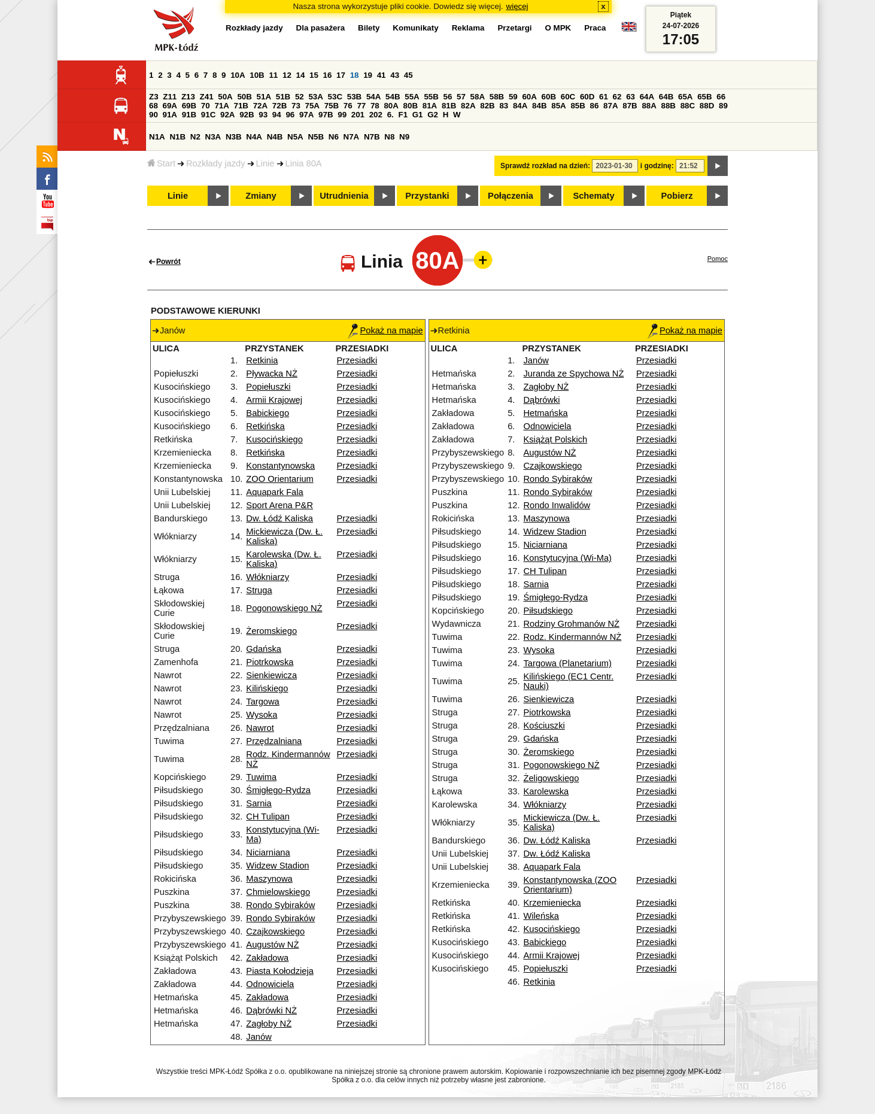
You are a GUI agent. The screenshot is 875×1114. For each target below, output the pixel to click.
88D (707, 105)
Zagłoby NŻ (268, 1023)
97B (325, 114)
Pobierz (677, 196)
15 (313, 75)
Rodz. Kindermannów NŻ (573, 637)
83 (503, 105)
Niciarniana (268, 852)
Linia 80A (303, 163)
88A (649, 105)
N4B (275, 136)
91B (189, 114)
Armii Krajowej (274, 400)
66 (720, 96)
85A (558, 105)
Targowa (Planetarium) (568, 663)
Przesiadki (357, 360)
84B (539, 105)
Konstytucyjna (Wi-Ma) (568, 558)
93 (263, 114)
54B (392, 96)
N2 (195, 136)
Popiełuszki (268, 386)
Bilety (368, 27)
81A (430, 105)
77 (361, 105)
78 (374, 105)
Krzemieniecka (552, 902)
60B (549, 96)
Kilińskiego (267, 688)
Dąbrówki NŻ (271, 1010)
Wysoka (261, 715)
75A (312, 105)
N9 (404, 136)
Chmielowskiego (278, 892)
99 (342, 114)
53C (335, 96)
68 (153, 105)
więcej (517, 6)
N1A (157, 136)
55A (412, 96)
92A (227, 114)
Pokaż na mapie (385, 330)
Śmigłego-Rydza (278, 790)
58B (497, 96)
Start (161, 163)
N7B (372, 136)
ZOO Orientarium (279, 479)
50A (225, 96)
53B (354, 96)
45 (408, 75)
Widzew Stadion (277, 865)
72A (260, 105)
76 (348, 105)
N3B (234, 136)
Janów (258, 1037)
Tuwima (261, 777)
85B (577, 105)
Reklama (468, 27)
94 (276, 114)
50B (244, 96)
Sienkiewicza (271, 675)
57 (461, 96)
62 (617, 96)
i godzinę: (657, 166)
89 (723, 105)
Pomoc (717, 258)
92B (246, 114)
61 (603, 96)
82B (487, 105)
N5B (316, 136)
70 (205, 105)
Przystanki (427, 196)
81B (449, 105)
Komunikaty (415, 27)
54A (373, 96)
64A (647, 96)
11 (273, 75)
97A (306, 114)
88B (668, 105)
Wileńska (541, 916)
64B (666, 96)
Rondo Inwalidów (557, 505)
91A (170, 114)
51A (264, 96)
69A (170, 105)
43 (394, 75)
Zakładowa (267, 958)
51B (283, 96)
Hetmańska (546, 413)
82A (468, 105)
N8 (389, 136)
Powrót (168, 261)
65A (685, 96)
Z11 (170, 96)
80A (391, 105)
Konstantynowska (280, 466)
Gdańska (263, 649)
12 (286, 75)
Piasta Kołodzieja (279, 971)
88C (687, 105)
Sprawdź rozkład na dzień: (545, 166)
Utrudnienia (344, 196)
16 (327, 75)
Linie (265, 163)
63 (630, 96)
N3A (213, 136)
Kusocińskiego (274, 439)
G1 (417, 114)
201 (357, 114)
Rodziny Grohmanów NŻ (571, 624)
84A (520, 105)
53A (315, 96)
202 (375, 114)
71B (241, 105)
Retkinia (262, 360)
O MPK (558, 27)
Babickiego (267, 413)
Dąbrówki (542, 400)
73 (295, 105)
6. (390, 114)
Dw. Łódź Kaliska (279, 518)
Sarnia (258, 803)
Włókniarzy (267, 577)
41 (381, 75)
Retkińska (265, 426)
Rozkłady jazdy (215, 163)
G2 (432, 114)
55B (431, 96)
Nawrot (260, 728)
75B (331, 105)
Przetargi (514, 27)
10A (237, 75)
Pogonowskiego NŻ (284, 608)
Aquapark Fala (274, 492)
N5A (295, 136)
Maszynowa (269, 879)
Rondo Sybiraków (280, 905)
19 (367, 75)
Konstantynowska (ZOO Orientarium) (570, 884)
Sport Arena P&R (279, 505)
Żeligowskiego (551, 778)
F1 (403, 114)
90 (153, 114)
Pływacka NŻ (271, 373)
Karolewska (546, 791)
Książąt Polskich (556, 439)
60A (529, 96)
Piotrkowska (269, 662)
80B (410, 105)
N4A (254, 136)
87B (629, 105)
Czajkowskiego (275, 931)
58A (477, 96)
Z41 (207, 96)
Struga (259, 590)
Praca (595, 27)
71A (221, 105)
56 (447, 96)
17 (340, 75)
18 (354, 75)
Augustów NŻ (272, 944)
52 (299, 96)
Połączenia (510, 196)
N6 (334, 136)
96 (289, 114)
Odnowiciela (270, 984)
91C (208, 114)
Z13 (188, 96)
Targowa (262, 701)
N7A (352, 136)
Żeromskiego (271, 631)
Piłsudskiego (548, 610)
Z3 (154, 96)
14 (300, 75)
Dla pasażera (320, 27)
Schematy (593, 196)
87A (610, 105)
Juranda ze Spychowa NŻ (574, 373)
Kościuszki (544, 725)
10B (257, 75)
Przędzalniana (274, 741)
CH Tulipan (268, 816)
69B (189, 105)
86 (594, 105)
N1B (177, 136)
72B (279, 105)
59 (513, 96)
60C (568, 96)
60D (587, 96)
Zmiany (260, 196)
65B (704, 96)
